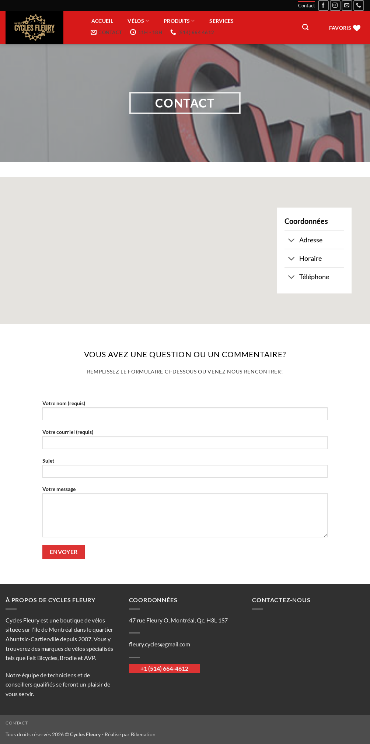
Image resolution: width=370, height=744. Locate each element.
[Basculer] (292, 241)
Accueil (102, 21)
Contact (306, 5)
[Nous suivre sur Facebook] (323, 5)
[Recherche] (305, 27)
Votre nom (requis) (185, 412)
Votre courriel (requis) (185, 441)
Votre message (185, 514)
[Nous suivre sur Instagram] (335, 5)
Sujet (185, 470)
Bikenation (143, 734)
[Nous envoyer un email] (347, 5)
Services (221, 21)
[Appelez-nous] (358, 5)
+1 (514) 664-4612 (164, 668)
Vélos (138, 20)
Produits (179, 20)
